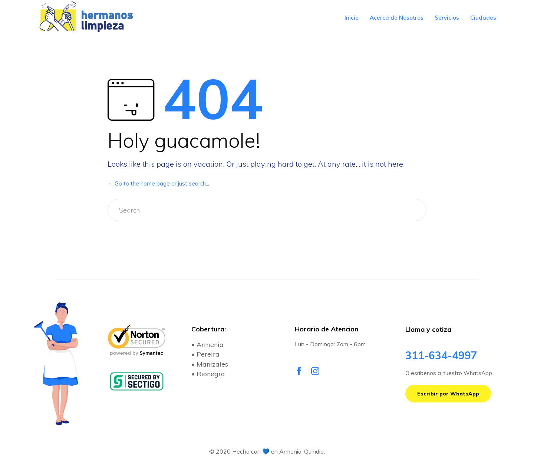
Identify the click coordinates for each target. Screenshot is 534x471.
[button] (448, 393)
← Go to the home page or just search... (158, 183)
